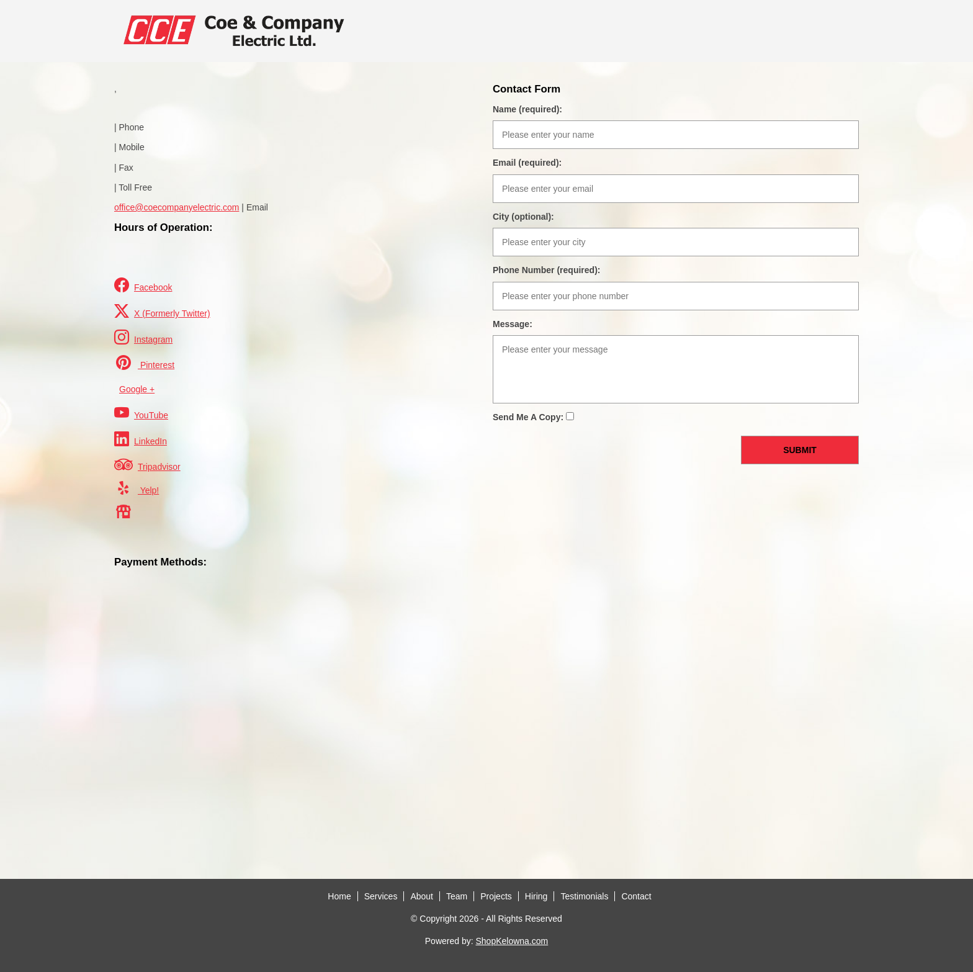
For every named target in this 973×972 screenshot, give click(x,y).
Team (456, 896)
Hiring (536, 896)
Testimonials (584, 896)
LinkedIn (140, 439)
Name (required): (527, 109)
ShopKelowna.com (511, 941)
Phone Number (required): (546, 270)
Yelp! (136, 487)
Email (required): (527, 163)
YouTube (141, 413)
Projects (496, 896)
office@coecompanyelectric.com (176, 207)
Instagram (143, 337)
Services (381, 896)
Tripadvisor (147, 464)
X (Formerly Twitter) (162, 311)
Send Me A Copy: (533, 417)
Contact (636, 896)
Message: (512, 324)
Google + (137, 389)
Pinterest (144, 362)
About (421, 896)
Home (339, 896)
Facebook (143, 285)
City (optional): (523, 217)
